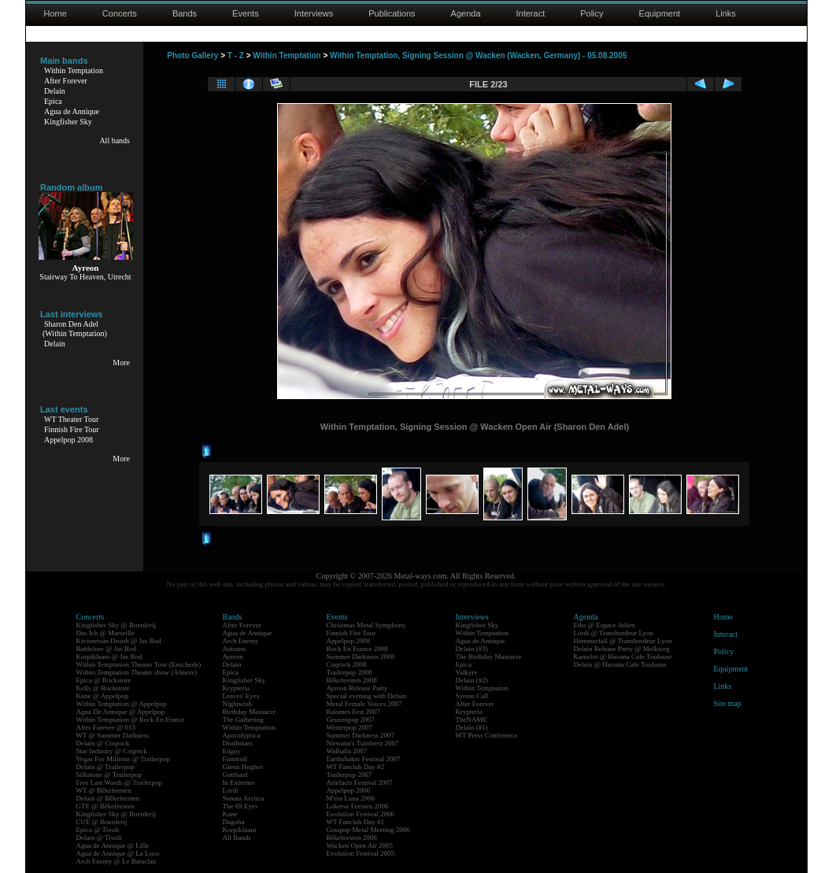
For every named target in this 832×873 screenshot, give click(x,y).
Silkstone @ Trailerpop (109, 775)
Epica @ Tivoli (98, 830)
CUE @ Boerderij (102, 822)
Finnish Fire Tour (71, 429)
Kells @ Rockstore (103, 688)
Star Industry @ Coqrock (112, 751)
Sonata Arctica (243, 798)
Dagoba (234, 822)
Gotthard (235, 775)
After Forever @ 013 (106, 727)
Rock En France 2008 (357, 649)
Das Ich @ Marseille (105, 633)
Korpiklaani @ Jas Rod (109, 656)
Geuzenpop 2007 (351, 719)
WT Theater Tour (71, 419)
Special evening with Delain (367, 696)
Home (55, 13)
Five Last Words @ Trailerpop (119, 782)
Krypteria (236, 688)
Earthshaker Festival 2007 (364, 759)
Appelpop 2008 (68, 439)
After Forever (65, 80)
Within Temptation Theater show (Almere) (137, 672)
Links (726, 13)
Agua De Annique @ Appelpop (120, 712)
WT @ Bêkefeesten (104, 790)
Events (245, 13)
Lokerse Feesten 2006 (358, 806)
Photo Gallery (192, 55)
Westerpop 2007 (350, 727)
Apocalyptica (242, 735)
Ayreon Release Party (357, 688)
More (121, 362)
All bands (114, 140)
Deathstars (238, 743)
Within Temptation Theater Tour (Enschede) (139, 664)
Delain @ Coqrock (103, 743)
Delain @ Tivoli (99, 838)
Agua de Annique (71, 111)
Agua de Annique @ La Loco (118, 853)
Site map (727, 703)
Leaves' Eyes (241, 696)
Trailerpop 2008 (349, 672)
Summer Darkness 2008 (361, 656)
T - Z (235, 55)
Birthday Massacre (249, 712)
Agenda (466, 13)
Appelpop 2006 (349, 790)
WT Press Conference (487, 735)
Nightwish (238, 704)
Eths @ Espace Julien (604, 625)
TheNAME (472, 719)
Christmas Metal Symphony (366, 625)
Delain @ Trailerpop (105, 767)
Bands (184, 13)
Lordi (231, 790)
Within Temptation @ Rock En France (130, 719)
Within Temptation (73, 70)
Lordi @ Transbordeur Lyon (614, 633)
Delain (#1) (472, 727)
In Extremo (239, 782)
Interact (530, 13)
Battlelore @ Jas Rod (106, 649)
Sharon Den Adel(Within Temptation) (75, 329)
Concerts (119, 13)
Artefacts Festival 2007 (360, 782)
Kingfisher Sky (68, 121)
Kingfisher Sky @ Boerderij (116, 625)
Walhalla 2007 (347, 751)
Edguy (232, 751)
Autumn (234, 649)
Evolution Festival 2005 (361, 853)
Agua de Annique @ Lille (113, 845)
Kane (230, 814)
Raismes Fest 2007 (353, 712)
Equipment (660, 13)
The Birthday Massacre (489, 656)
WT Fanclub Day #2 (356, 767)
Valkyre (467, 672)
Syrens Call (472, 696)
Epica (53, 101)
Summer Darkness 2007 (361, 735)
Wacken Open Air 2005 (360, 845)
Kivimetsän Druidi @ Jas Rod (118, 641)
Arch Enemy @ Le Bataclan (116, 861)
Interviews (314, 13)
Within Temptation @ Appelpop (121, 704)
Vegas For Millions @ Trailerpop (123, 759)
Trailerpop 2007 (349, 775)
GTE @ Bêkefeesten (105, 806)
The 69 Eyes (240, 806)
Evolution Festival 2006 (361, 814)
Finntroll (235, 759)
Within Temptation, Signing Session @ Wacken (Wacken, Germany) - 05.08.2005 (478, 55)
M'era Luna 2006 (351, 798)
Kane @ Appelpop (102, 696)
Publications (391, 13)
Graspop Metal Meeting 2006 (368, 830)
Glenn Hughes (243, 767)
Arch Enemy (241, 641)
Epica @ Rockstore (103, 680)
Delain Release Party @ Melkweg (622, 649)
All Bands (237, 838)
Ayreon (233, 656)
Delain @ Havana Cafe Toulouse (620, 664)
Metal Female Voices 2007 (364, 704)
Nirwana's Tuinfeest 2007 (363, 743)
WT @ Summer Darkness (113, 735)
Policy (591, 13)
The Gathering (243, 719)
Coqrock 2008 (347, 664)
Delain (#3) (472, 649)
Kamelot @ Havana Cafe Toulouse (623, 656)
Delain (54, 91)
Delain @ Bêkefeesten (108, 798)
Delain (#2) (472, 680)
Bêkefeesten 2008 (352, 680)
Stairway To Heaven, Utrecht (85, 276)
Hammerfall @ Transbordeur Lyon (623, 641)
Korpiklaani (240, 830)
